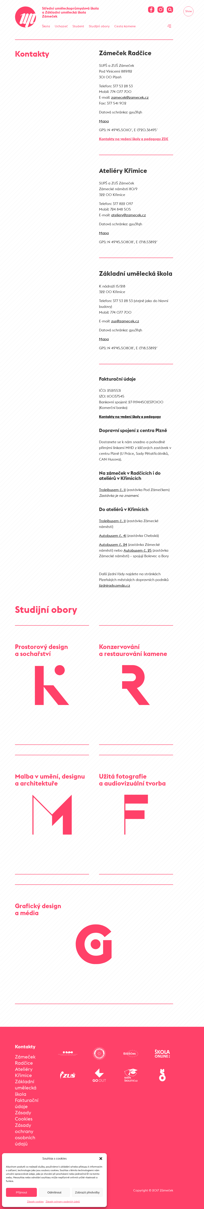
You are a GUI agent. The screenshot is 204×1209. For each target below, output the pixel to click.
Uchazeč (61, 26)
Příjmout (21, 1192)
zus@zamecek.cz (125, 321)
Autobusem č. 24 (113, 544)
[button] (101, 1159)
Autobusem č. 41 (112, 535)
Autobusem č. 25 (138, 550)
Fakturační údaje (26, 1103)
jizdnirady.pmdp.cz (114, 585)
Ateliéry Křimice (23, 1072)
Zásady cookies (35, 1201)
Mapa (104, 121)
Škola (46, 26)
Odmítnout (54, 1192)
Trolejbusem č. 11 (112, 489)
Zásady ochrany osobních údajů (63, 1201)
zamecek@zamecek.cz (130, 97)
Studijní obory (99, 26)
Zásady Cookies (23, 1116)
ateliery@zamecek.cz (128, 215)
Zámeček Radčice (25, 1060)
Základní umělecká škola (25, 1087)
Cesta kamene (125, 26)
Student (78, 26)
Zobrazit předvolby (87, 1192)
